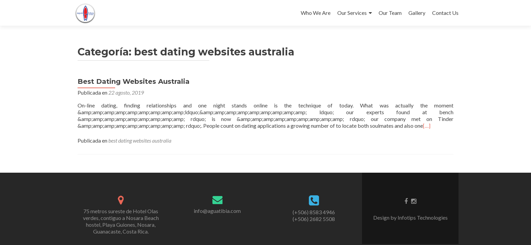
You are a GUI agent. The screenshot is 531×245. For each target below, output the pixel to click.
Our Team (390, 12)
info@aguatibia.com (217, 210)
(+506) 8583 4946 (314, 212)
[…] (426, 125)
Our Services (352, 12)
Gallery (416, 12)
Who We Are (316, 12)
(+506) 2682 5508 (314, 219)
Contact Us (445, 12)
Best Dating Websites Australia (134, 81)
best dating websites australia (139, 140)
